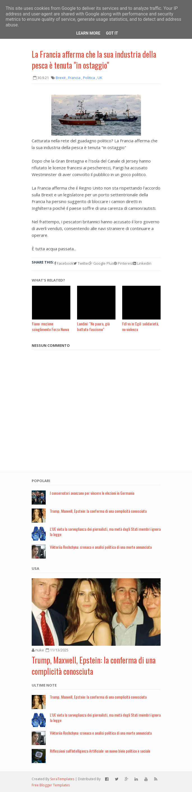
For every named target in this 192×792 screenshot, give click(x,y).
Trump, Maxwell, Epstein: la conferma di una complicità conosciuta (98, 511)
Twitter (81, 263)
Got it (112, 33)
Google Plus (101, 263)
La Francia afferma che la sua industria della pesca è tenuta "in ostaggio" (94, 59)
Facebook (63, 263)
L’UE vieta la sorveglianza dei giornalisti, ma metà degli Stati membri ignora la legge (105, 531)
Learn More (88, 33)
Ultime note (44, 685)
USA (35, 568)
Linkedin (142, 263)
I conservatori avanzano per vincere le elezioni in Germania (92, 493)
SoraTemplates (62, 779)
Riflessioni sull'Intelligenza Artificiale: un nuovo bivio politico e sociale (100, 751)
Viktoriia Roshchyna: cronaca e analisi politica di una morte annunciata (101, 547)
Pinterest (123, 263)
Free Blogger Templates (51, 785)
